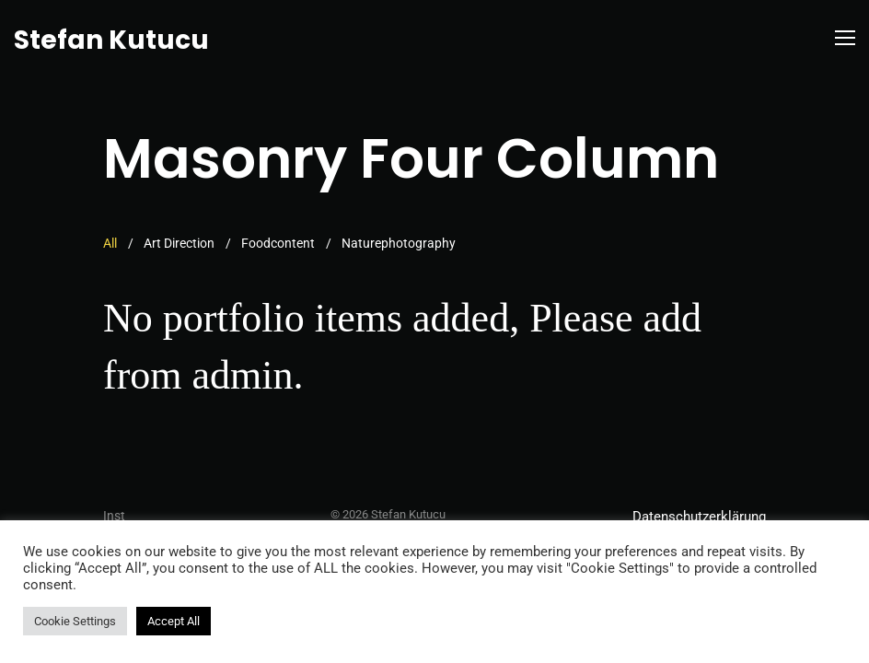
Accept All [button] (173, 621)
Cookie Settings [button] (75, 621)
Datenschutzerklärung (699, 516)
